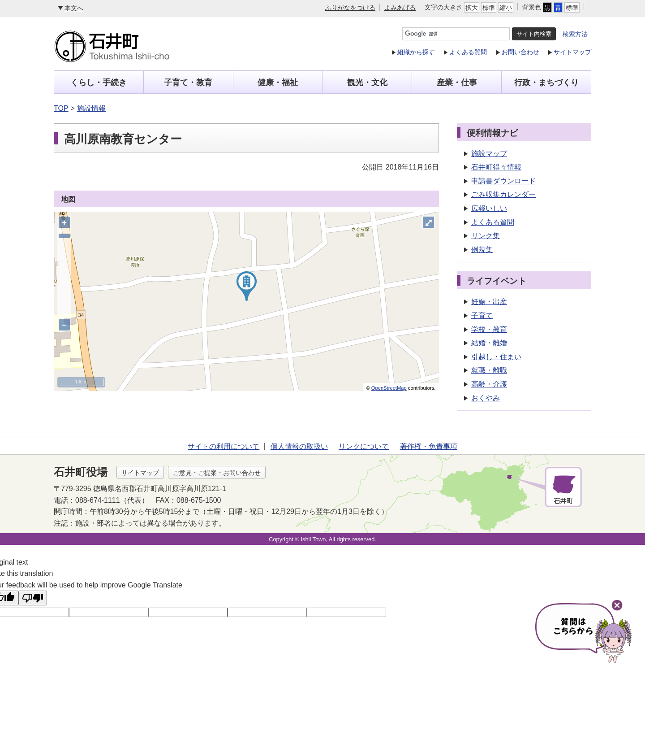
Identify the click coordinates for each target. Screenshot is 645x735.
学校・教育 (489, 329)
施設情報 (91, 108)
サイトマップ (572, 52)
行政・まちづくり (546, 82)
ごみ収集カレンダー (503, 194)
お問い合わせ (520, 52)
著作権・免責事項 (428, 446)
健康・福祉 (278, 82)
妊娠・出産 (489, 301)
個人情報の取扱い (299, 446)
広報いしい (489, 208)
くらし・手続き (98, 82)
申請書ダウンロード (503, 181)
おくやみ (485, 398)
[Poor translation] (32, 598)
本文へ (73, 8)
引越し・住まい (496, 357)
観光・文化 (367, 82)
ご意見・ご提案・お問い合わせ (217, 472)
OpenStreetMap (389, 388)
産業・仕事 (457, 82)
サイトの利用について (223, 446)
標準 (488, 7)
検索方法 (575, 34)
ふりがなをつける (350, 7)
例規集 (482, 249)
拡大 (471, 7)
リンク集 (485, 235)
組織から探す (416, 52)
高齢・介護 (489, 384)
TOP (61, 108)
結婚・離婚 (489, 343)
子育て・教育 (188, 82)
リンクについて (364, 446)
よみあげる (400, 7)
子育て (482, 315)
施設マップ (489, 153)
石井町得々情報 (496, 167)
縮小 (505, 7)
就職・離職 (489, 370)
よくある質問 (468, 52)
